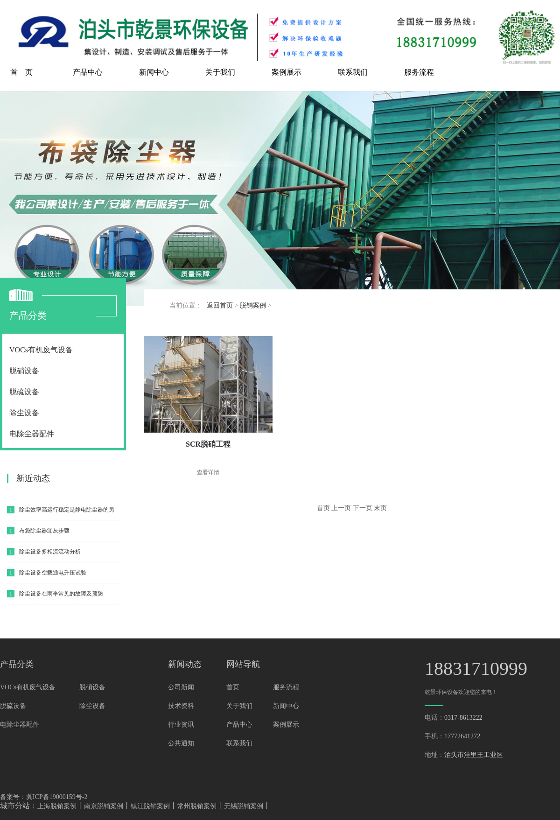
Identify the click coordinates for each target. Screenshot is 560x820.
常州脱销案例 (197, 806)
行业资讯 (181, 724)
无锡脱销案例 (243, 806)
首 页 (21, 72)
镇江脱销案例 (150, 806)
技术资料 (181, 705)
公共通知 (181, 743)
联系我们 (353, 72)
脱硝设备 (24, 371)
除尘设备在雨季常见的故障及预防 (61, 593)
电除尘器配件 (31, 434)
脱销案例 (253, 305)
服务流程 (419, 72)
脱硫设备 (24, 392)
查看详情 (208, 472)
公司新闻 (181, 687)
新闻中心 (154, 72)
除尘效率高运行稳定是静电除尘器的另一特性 (66, 513)
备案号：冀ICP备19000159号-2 (43, 796)
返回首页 (220, 305)
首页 (232, 687)
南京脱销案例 (103, 806)
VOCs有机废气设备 (41, 350)
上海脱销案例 (57, 806)
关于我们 (220, 72)
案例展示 (286, 72)
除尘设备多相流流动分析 (50, 551)
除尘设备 (24, 413)
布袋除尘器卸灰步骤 (44, 530)
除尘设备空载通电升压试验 (52, 572)
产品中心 (88, 72)
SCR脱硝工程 (208, 444)
